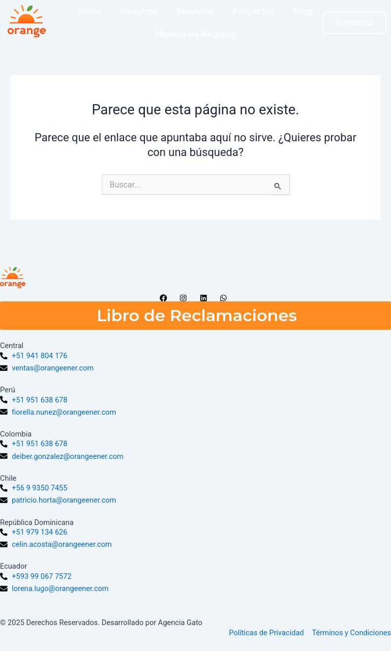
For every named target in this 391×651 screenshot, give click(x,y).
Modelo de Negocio (195, 34)
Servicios (195, 11)
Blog (303, 11)
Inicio (89, 11)
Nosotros (139, 11)
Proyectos (253, 11)
